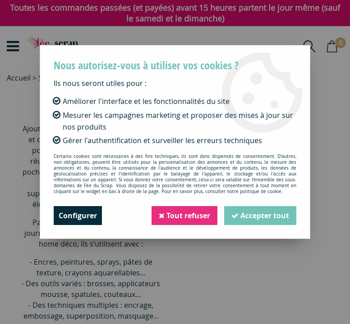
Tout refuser (184, 215)
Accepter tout (260, 215)
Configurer (78, 215)
